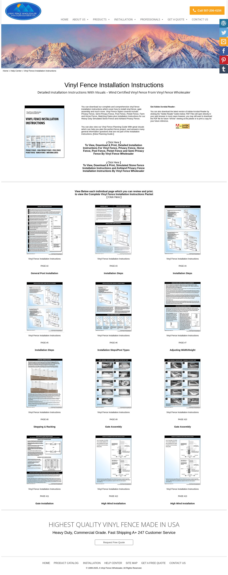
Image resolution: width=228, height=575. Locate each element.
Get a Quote (176, 19)
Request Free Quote (114, 542)
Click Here (113, 142)
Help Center (16, 71)
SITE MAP (132, 563)
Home (64, 19)
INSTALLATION (91, 563)
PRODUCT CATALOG (66, 563)
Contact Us (200, 19)
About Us (79, 19)
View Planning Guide (103, 134)
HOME (46, 563)
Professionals (150, 19)
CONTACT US (178, 563)
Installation (123, 19)
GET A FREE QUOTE (153, 563)
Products (100, 19)
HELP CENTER (113, 563)
